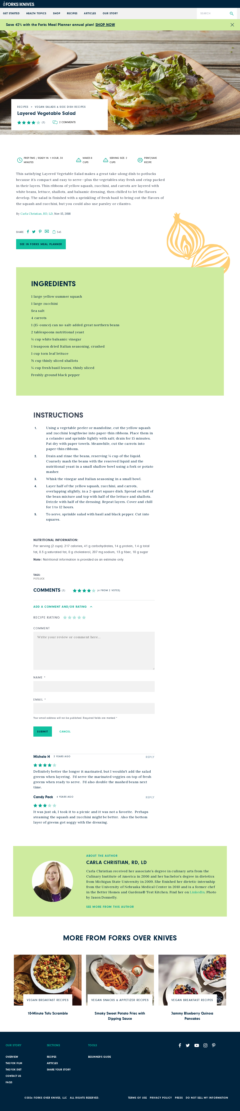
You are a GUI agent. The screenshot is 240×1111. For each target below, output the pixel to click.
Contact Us (13, 1076)
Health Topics (36, 13)
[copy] (54, 232)
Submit (42, 731)
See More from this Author (110, 906)
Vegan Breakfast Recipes (47, 1000)
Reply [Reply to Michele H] (150, 757)
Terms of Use (137, 1098)
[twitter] (34, 231)
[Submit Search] (231, 14)
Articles (90, 13)
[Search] (217, 13)
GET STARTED (11, 13)
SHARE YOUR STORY (59, 1069)
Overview (12, 1057)
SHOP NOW (105, 25)
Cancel (65, 731)
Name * (39, 677)
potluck (39, 578)
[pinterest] (40, 231)
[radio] (65, 617)
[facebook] (28, 231)
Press (179, 1098)
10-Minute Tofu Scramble (48, 1013)
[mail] (46, 231)
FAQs (9, 1082)
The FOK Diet (13, 1069)
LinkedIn (197, 892)
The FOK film (14, 1063)
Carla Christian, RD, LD (36, 213)
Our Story (110, 13)
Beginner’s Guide (99, 1057)
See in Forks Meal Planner (41, 244)
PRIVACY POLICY (161, 1098)
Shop (56, 13)
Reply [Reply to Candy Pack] (150, 797)
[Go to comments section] (64, 122)
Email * (39, 699)
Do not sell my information (207, 1098)
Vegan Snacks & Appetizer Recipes (120, 1000)
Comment (41, 628)
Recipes (72, 13)
